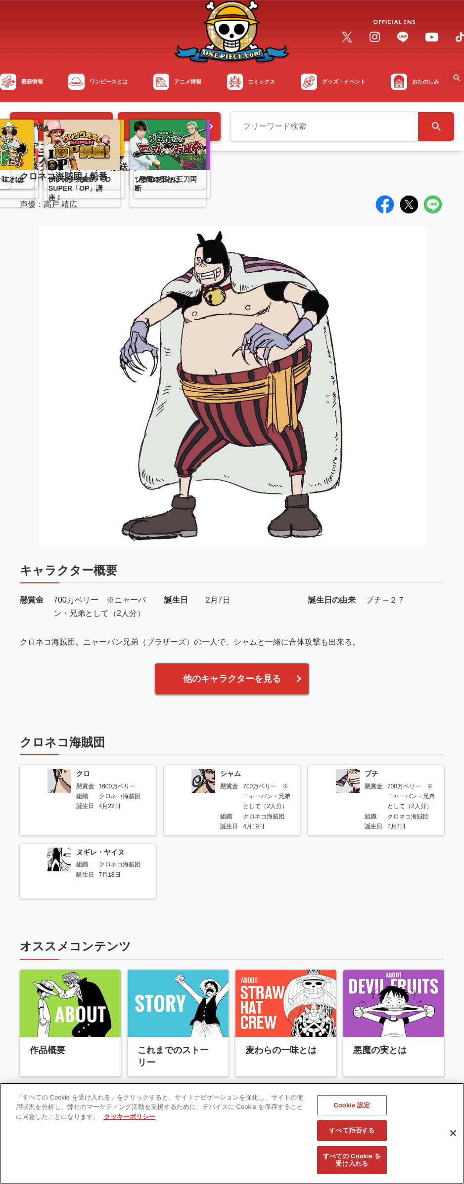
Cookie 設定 (351, 1109)
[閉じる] (453, 1137)
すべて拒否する (351, 1134)
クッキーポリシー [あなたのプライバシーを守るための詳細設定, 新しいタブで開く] (129, 1120)
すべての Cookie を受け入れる (352, 1164)
